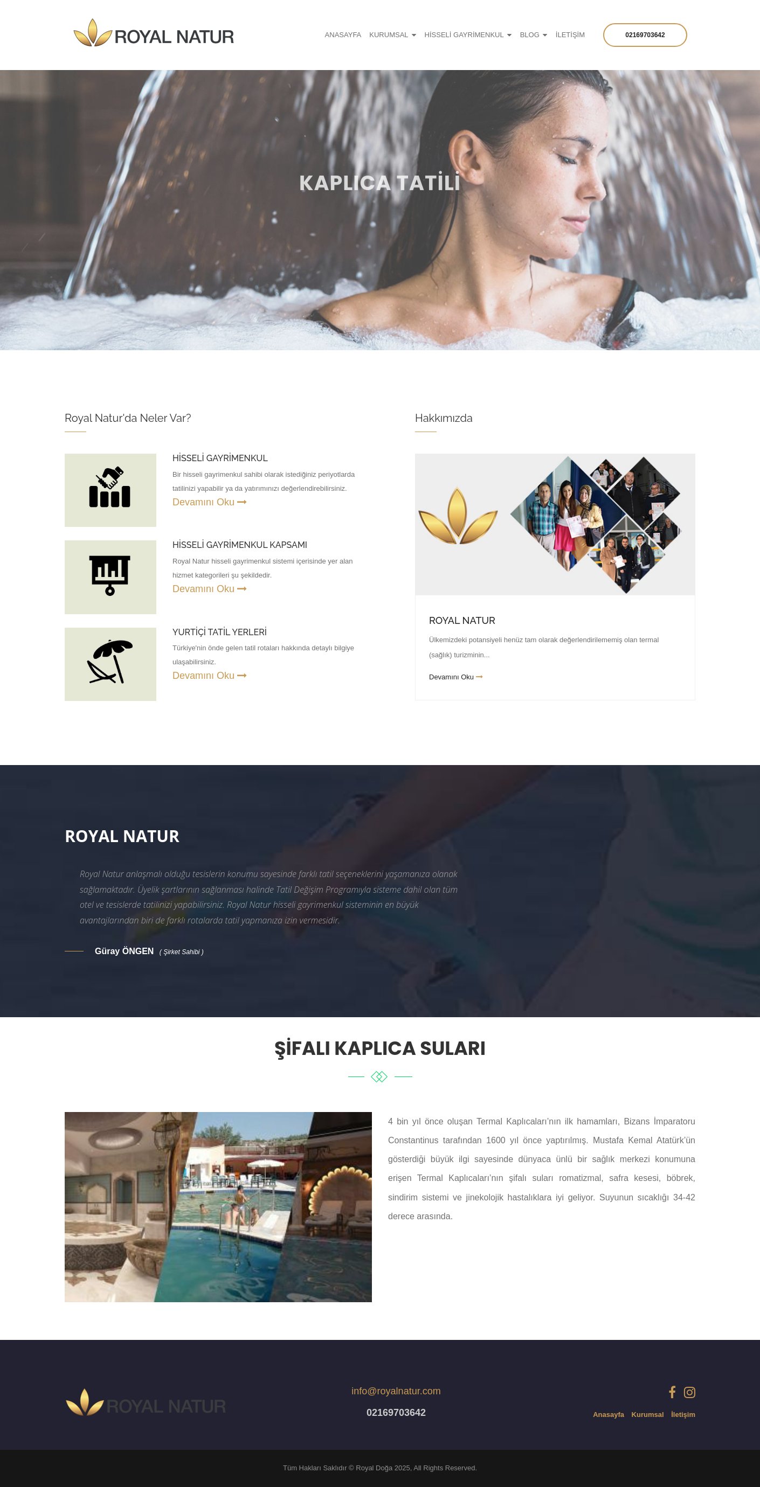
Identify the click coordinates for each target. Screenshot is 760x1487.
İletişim (683, 1414)
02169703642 (645, 35)
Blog (530, 35)
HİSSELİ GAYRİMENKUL (464, 35)
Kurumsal (648, 1414)
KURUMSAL (388, 35)
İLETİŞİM (570, 35)
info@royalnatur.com (395, 1391)
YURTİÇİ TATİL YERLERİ (219, 632)
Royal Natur (462, 620)
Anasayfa (608, 1414)
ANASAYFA (343, 35)
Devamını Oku (209, 502)
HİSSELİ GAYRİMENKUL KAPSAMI (239, 545)
